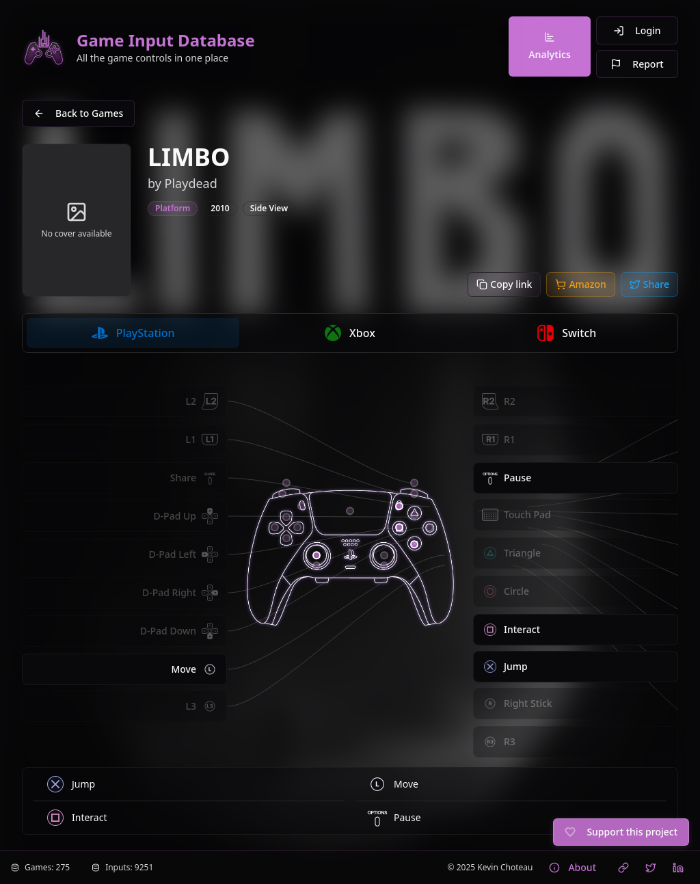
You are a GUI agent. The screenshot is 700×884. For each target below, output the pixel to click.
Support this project (621, 831)
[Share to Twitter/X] (649, 284)
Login (636, 30)
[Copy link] (504, 284)
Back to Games (78, 113)
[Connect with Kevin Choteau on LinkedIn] (678, 868)
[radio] (133, 333)
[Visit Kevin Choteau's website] (623, 868)
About (572, 867)
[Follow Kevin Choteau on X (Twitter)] (651, 868)
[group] (350, 333)
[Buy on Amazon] (580, 284)
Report (636, 63)
